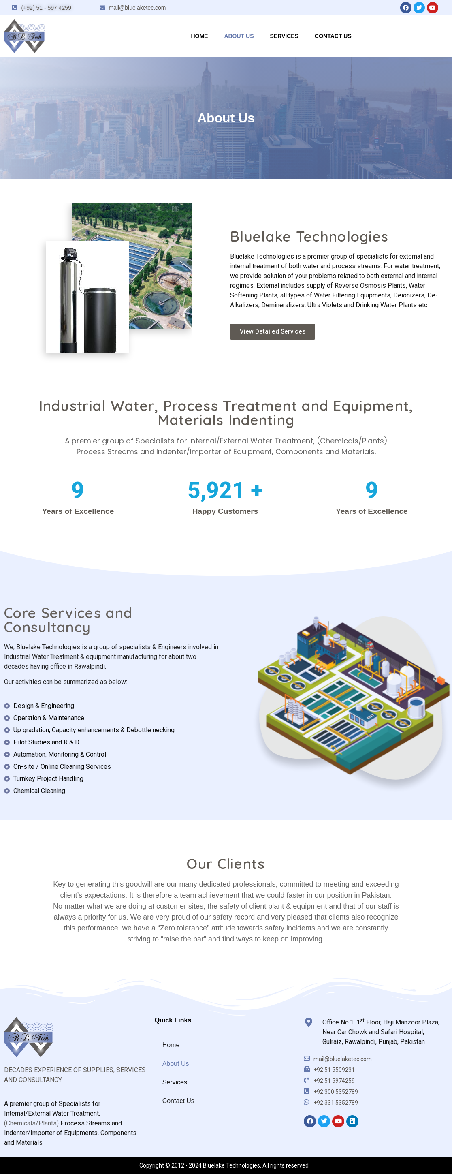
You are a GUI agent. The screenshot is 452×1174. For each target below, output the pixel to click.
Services (284, 36)
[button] (272, 332)
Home (199, 36)
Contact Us (333, 36)
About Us (239, 36)
